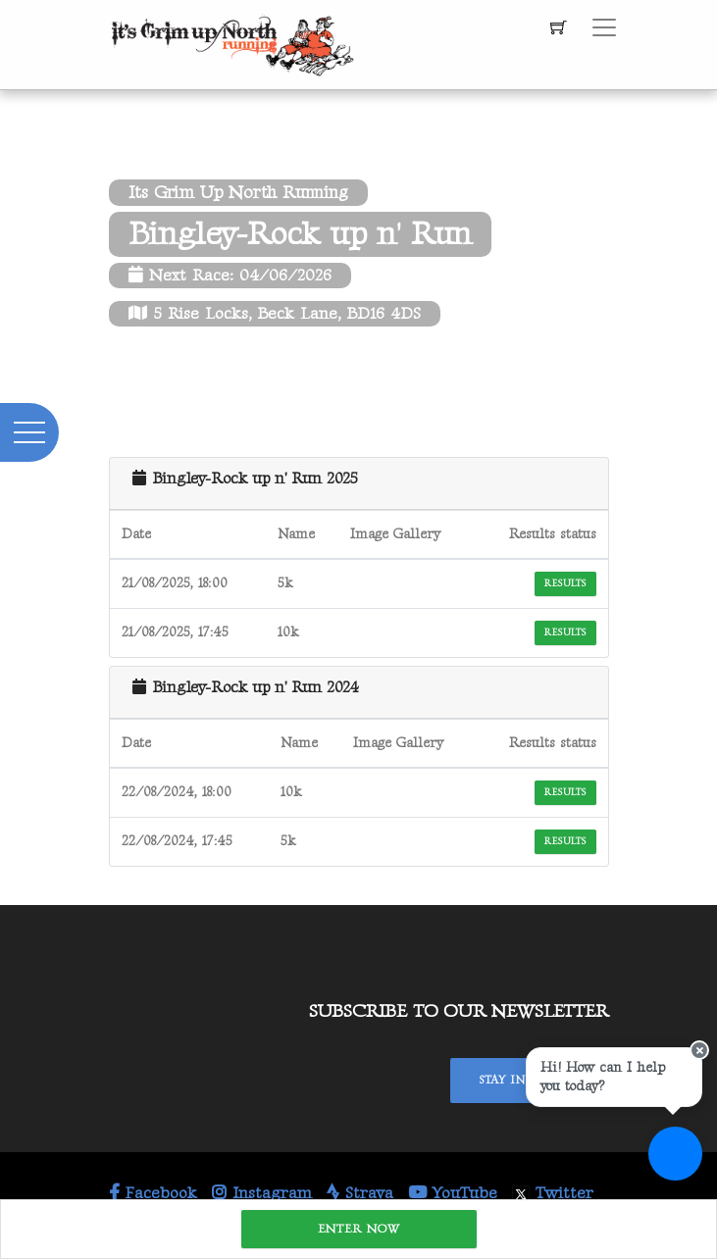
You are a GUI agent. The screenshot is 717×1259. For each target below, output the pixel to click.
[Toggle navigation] (604, 27)
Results (565, 583)
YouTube (452, 1193)
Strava (360, 1193)
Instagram (262, 1193)
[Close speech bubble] (699, 1050)
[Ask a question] (675, 1154)
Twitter (552, 1193)
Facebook (153, 1193)
